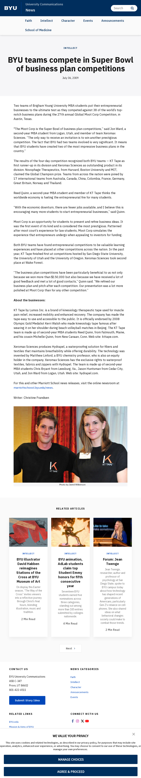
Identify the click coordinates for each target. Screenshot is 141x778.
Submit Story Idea (28, 700)
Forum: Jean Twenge (112, 561)
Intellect (46, 20)
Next (70, 648)
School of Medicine (38, 30)
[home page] (10, 8)
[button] (133, 734)
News (30, 10)
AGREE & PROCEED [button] (70, 772)
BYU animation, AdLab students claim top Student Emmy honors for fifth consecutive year (70, 574)
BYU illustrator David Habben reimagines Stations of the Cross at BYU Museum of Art (28, 570)
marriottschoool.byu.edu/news (34, 387)
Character (68, 20)
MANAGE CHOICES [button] (71, 759)
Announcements (112, 20)
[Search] (124, 8)
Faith (28, 20)
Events (88, 20)
